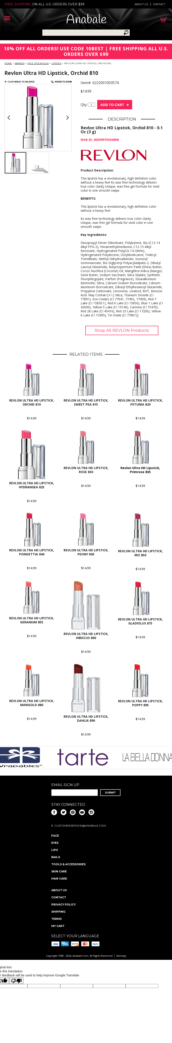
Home (8, 63)
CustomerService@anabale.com (80, 825)
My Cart (57, 926)
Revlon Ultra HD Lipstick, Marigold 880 (31, 703)
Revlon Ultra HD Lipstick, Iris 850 (140, 553)
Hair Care (59, 878)
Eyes (54, 842)
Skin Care (59, 871)
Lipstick (56, 63)
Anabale (86, 20)
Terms (56, 918)
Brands (19, 63)
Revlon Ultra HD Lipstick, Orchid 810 (31, 402)
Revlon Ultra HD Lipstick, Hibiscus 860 (86, 636)
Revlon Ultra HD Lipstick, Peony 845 (86, 552)
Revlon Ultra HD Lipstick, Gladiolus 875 (140, 621)
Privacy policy (63, 904)
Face (55, 835)
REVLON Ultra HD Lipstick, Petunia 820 (140, 402)
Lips (54, 850)
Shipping (58, 911)
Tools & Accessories (68, 864)
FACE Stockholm (38, 63)
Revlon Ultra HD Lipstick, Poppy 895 (140, 703)
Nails (55, 857)
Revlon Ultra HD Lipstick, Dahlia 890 (86, 718)
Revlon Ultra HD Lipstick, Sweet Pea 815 (86, 402)
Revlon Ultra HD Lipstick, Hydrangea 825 (31, 485)
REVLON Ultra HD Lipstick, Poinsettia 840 (31, 552)
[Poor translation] (16, 980)
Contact (159, 4)
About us (141, 4)
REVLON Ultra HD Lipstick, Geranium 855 (31, 620)
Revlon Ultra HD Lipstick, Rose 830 (86, 470)
